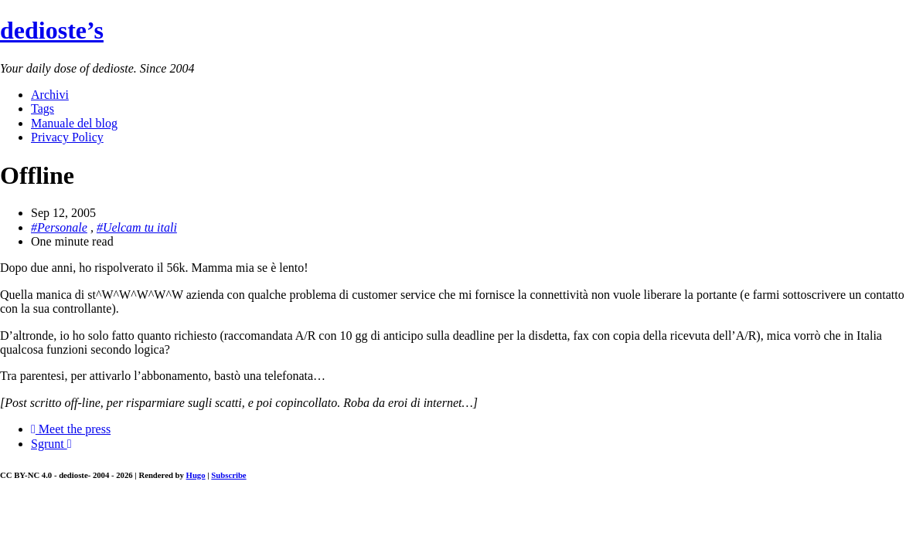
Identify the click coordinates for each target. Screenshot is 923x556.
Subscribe (228, 475)
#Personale (59, 227)
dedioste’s (52, 30)
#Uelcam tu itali (137, 227)
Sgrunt (51, 443)
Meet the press (71, 429)
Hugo (196, 475)
